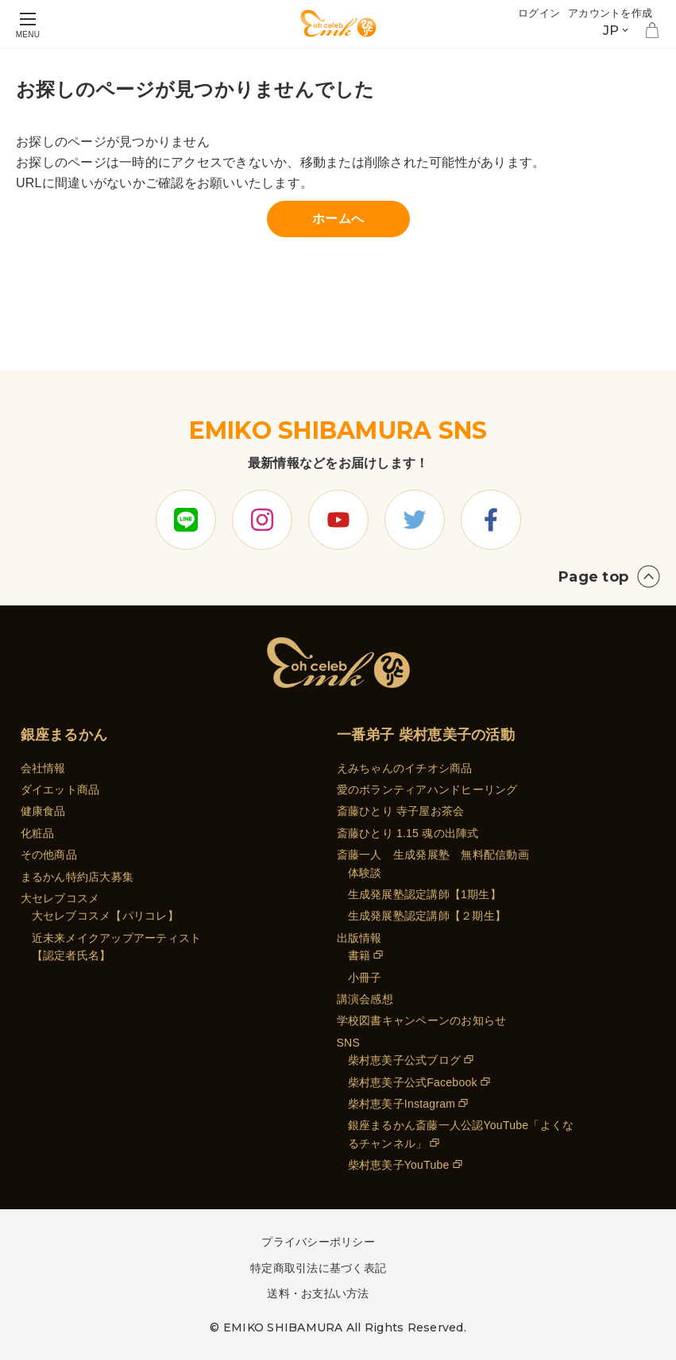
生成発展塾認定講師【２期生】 (427, 915)
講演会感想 (365, 999)
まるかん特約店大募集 (77, 876)
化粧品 (38, 833)
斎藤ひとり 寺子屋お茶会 (401, 811)
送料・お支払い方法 (318, 1293)
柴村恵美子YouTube (399, 1164)
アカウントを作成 (610, 13)
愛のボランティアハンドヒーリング (427, 789)
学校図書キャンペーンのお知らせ (422, 1020)
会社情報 (43, 768)
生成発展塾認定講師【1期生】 (424, 894)
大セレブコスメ (60, 898)
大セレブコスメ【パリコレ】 (105, 915)
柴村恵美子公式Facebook (412, 1082)
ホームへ (338, 218)
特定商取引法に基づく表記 (318, 1268)
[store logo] (338, 23)
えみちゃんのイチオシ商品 (405, 768)
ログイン (539, 13)
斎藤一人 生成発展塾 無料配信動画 (433, 854)
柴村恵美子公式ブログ (405, 1060)
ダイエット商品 (60, 789)
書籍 (359, 955)
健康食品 (43, 811)
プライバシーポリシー (318, 1241)
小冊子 (365, 977)
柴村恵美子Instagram (402, 1103)
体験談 (365, 872)
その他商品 (49, 854)
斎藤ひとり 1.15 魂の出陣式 (408, 833)
